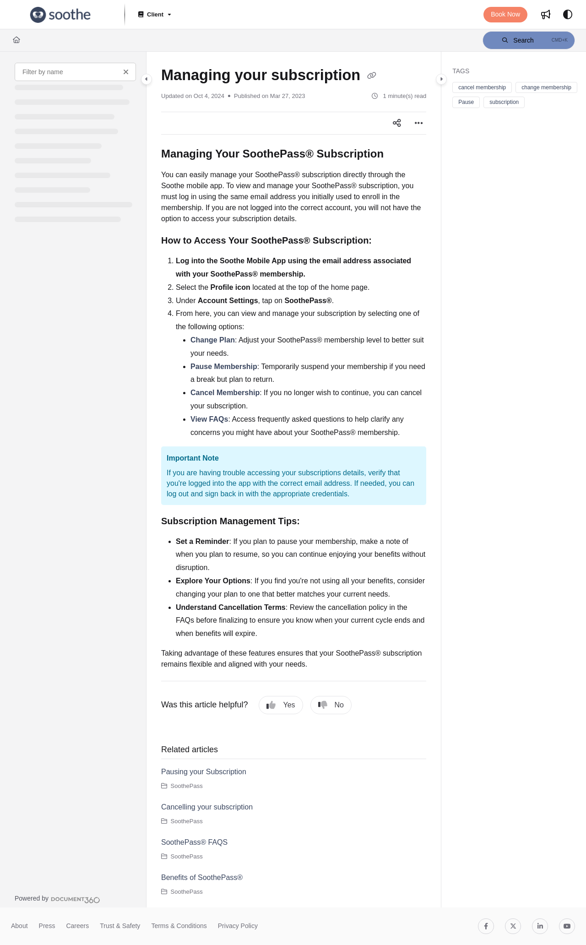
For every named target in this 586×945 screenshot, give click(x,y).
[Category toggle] (146, 79)
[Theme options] (567, 14)
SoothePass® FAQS (194, 842)
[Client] (153, 14)
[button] (529, 40)
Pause (466, 102)
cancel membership (482, 87)
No (331, 705)
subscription (504, 102)
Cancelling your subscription (207, 807)
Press (47, 925)
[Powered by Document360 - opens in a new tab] (57, 898)
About (19, 925)
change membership (546, 87)
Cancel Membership (225, 392)
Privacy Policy (238, 925)
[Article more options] (419, 123)
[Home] (16, 40)
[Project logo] (60, 15)
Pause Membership (223, 366)
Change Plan (212, 340)
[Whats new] (545, 14)
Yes (280, 705)
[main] (293, 479)
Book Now (505, 14)
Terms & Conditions (178, 925)
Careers (77, 925)
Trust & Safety (120, 925)
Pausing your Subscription (203, 772)
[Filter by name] (75, 72)
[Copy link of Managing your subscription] (371, 76)
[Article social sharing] (397, 123)
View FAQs (209, 419)
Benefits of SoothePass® (202, 877)
